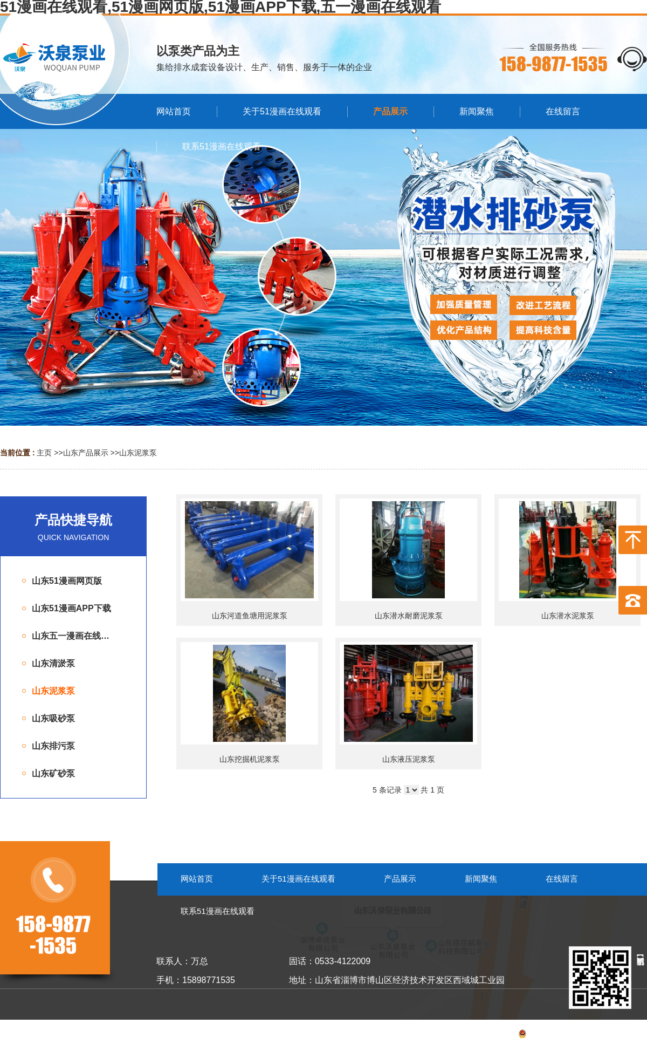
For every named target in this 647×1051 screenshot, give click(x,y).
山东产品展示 (85, 452)
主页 (44, 452)
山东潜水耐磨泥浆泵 (409, 615)
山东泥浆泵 (138, 452)
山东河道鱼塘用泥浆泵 (249, 615)
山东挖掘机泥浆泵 (249, 759)
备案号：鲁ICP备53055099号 (541, 1035)
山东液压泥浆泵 (408, 759)
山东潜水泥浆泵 (567, 615)
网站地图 (632, 1035)
